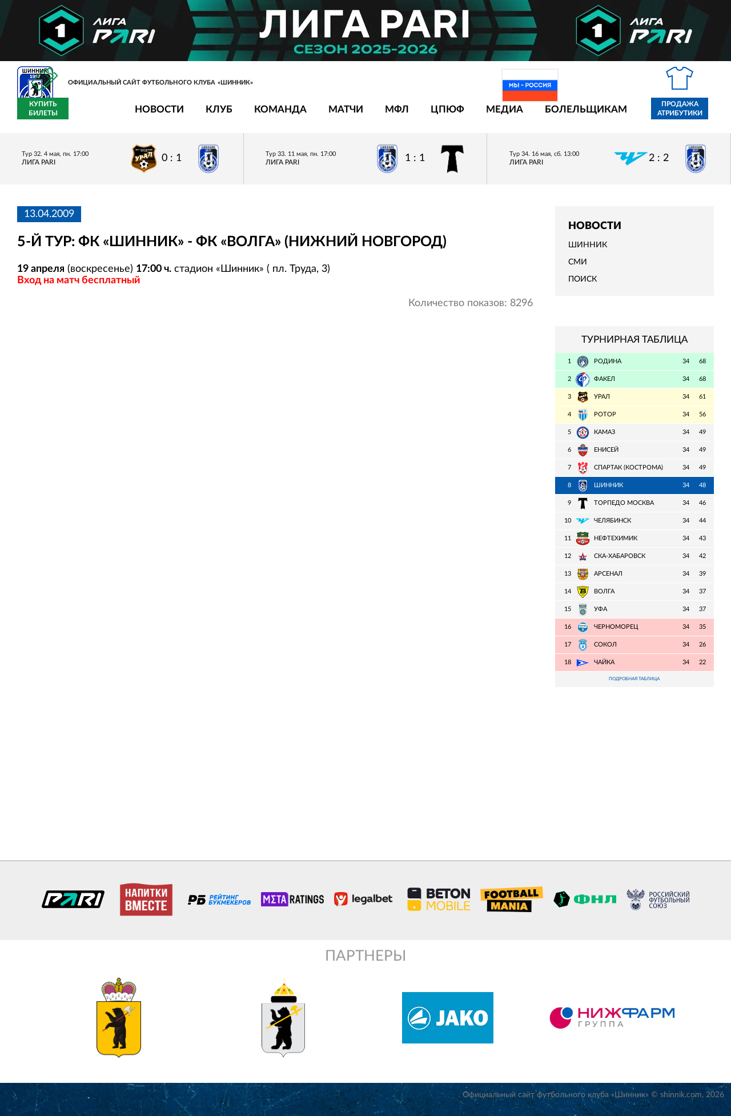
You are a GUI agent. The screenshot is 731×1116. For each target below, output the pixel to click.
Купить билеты (688, 115)
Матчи (279, 116)
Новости (92, 116)
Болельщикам (519, 116)
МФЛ (330, 116)
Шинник (587, 252)
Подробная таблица (634, 687)
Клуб (152, 116)
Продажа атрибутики (613, 115)
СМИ (577, 269)
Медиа (437, 116)
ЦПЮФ (380, 116)
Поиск (582, 286)
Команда (213, 116)
